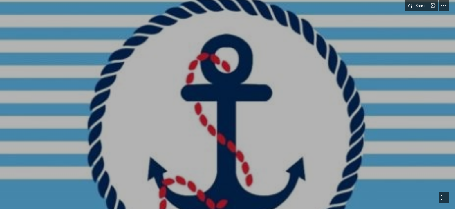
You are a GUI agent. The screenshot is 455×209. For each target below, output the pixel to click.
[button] (416, 5)
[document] (227, 104)
